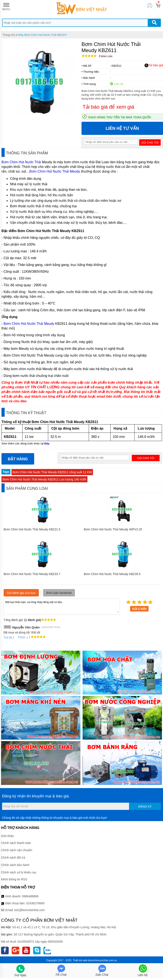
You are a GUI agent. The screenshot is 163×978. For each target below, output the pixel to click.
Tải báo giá (154, 65)
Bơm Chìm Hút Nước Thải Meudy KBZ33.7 (32, 574)
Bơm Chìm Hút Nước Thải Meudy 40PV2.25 (113, 529)
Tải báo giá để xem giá (108, 107)
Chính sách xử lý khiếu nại (18, 872)
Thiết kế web (80, 960)
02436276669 (35, 903)
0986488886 (30, 896)
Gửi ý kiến (139, 608)
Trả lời (8, 637)
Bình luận (105, 56)
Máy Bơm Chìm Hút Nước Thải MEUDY (42, 34)
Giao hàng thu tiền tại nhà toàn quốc (119, 117)
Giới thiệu (7, 836)
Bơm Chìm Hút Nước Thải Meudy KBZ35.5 (112, 574)
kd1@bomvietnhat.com (29, 910)
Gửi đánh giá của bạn (21, 593)
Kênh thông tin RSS (14, 879)
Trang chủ (9, 34)
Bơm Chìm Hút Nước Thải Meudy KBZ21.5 (32, 529)
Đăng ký (145, 806)
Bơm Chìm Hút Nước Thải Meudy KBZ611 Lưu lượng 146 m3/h (44, 479)
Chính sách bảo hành (15, 865)
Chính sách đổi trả (13, 857)
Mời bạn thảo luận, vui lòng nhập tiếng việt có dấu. (62, 606)
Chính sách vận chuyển (16, 850)
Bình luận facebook (59, 593)
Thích (20, 637)
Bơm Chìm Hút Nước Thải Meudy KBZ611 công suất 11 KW (52, 472)
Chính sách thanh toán (16, 843)
